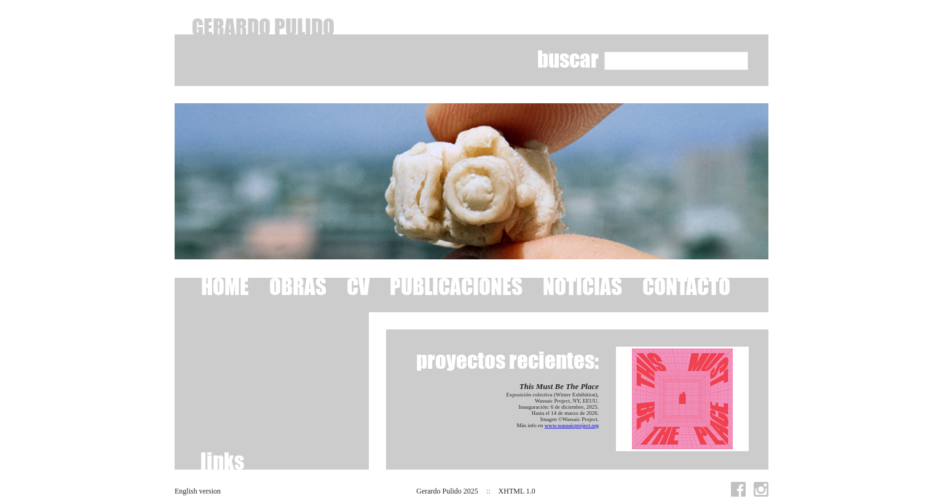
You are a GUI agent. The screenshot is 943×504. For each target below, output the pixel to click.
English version (198, 491)
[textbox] (676, 61)
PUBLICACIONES (456, 286)
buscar (568, 58)
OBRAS (297, 286)
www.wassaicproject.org (572, 425)
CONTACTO (686, 286)
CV (358, 286)
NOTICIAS (582, 286)
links (222, 460)
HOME (225, 286)
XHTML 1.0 (517, 491)
